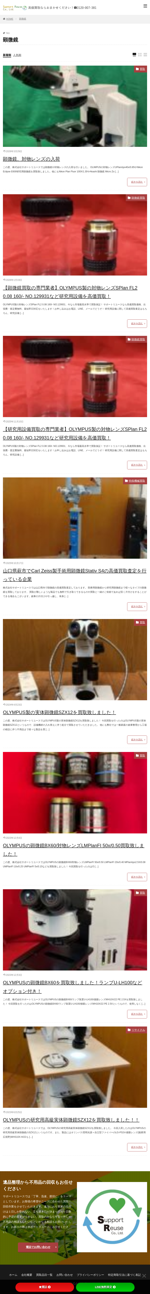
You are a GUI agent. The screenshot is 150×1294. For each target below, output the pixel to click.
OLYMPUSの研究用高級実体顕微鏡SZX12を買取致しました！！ (71, 1119)
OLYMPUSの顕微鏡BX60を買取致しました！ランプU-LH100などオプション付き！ (72, 987)
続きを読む (137, 182)
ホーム (13, 1274)
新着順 (7, 55)
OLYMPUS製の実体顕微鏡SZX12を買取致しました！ (59, 712)
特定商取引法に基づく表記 (124, 1274)
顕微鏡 (22, 18)
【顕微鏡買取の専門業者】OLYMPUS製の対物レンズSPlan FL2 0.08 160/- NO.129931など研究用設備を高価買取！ (70, 292)
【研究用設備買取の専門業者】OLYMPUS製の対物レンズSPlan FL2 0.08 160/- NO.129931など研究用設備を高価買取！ (75, 433)
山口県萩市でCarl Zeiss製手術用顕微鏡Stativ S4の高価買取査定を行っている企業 (74, 575)
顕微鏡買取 (138, 197)
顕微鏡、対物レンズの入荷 (31, 159)
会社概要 (26, 1274)
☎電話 (45, 1287)
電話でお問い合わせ (38, 1247)
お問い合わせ (64, 1274)
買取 (142, 68)
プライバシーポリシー (90, 1274)
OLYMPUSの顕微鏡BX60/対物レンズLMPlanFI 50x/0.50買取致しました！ (73, 850)
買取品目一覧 (44, 1274)
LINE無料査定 (105, 1287)
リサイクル (138, 1029)
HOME (9, 19)
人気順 (17, 55)
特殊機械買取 (137, 480)
